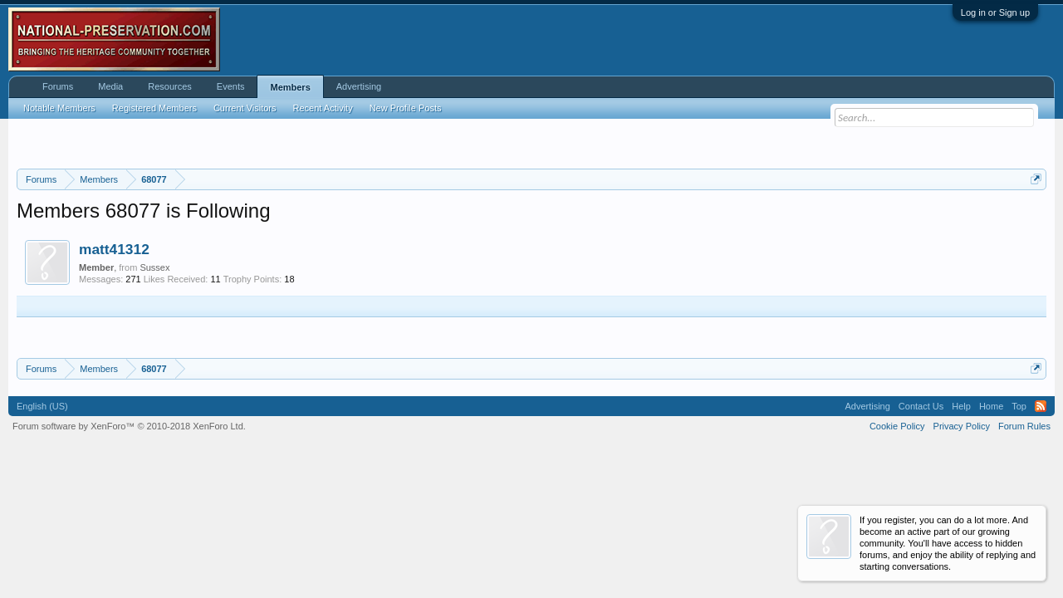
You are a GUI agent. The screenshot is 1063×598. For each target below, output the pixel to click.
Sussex (154, 267)
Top (1019, 406)
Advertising (358, 86)
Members (290, 87)
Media (110, 86)
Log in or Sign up (995, 12)
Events (231, 86)
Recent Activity (323, 108)
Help (961, 406)
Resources (170, 86)
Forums (57, 86)
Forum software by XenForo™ (129, 426)
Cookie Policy (897, 426)
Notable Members (59, 108)
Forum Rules (1024, 426)
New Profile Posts (406, 108)
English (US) (42, 406)
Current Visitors (245, 108)
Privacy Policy (961, 426)
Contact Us (921, 406)
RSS (1040, 406)
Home (991, 406)
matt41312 (114, 249)
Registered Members (154, 108)
